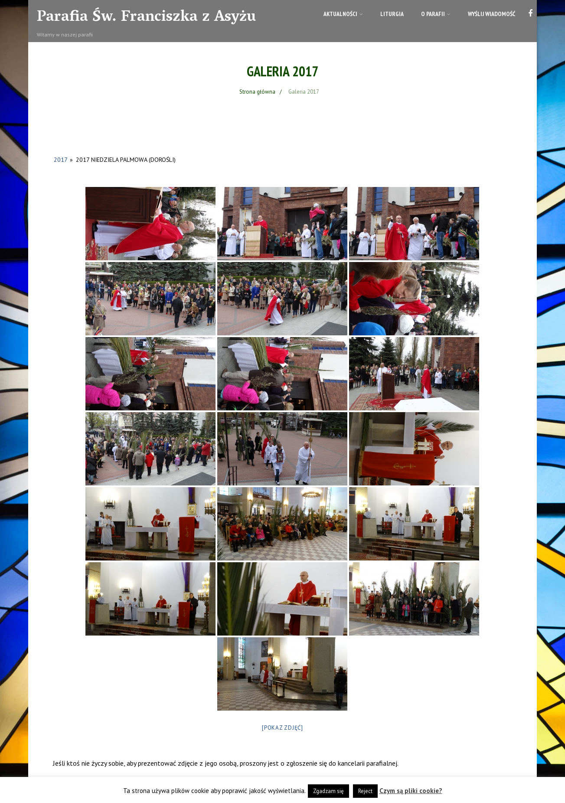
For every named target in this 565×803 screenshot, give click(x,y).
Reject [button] (365, 791)
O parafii (436, 14)
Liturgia (392, 14)
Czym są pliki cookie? (410, 791)
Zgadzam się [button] (328, 791)
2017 (60, 160)
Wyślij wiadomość (491, 14)
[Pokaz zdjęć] (282, 727)
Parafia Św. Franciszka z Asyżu (146, 17)
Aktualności (343, 14)
